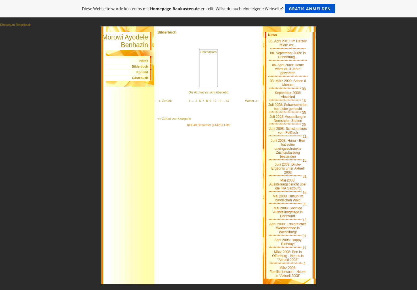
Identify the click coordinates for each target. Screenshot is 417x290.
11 (220, 101)
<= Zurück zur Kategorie (174, 118)
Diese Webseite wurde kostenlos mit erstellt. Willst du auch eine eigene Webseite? (208, 8)
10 (214, 101)
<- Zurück (165, 101)
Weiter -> (251, 101)
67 (227, 101)
